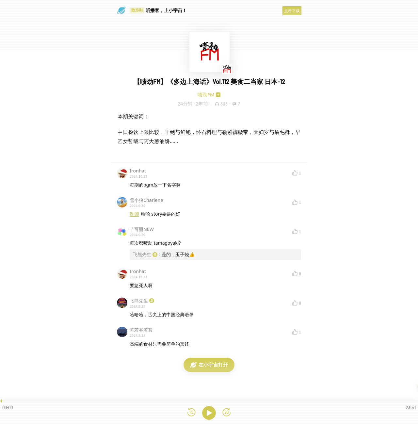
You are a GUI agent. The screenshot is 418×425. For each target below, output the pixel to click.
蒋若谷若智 (141, 330)
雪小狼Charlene (146, 200)
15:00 (134, 214)
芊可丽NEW (142, 229)
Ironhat (138, 171)
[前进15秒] (226, 412)
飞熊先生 (142, 301)
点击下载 (292, 10)
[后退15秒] (191, 412)
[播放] (209, 413)
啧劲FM (206, 94)
